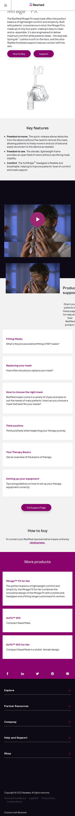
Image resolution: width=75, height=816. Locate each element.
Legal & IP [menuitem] (33, 788)
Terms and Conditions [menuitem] (15, 788)
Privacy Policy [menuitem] (48, 788)
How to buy (19, 53)
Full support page (36, 507)
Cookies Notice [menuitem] (14, 792)
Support (43, 53)
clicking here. (37, 542)
